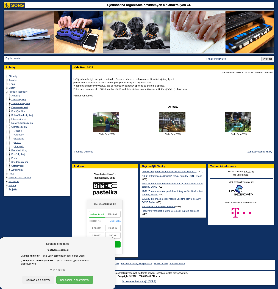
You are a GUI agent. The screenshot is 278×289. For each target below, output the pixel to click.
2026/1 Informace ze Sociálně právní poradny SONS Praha (172, 176)
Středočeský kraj (19, 162)
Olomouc (19, 134)
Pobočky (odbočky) (18, 91)
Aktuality (13, 76)
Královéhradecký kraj (22, 115)
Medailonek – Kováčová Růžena (158, 206)
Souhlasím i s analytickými (74, 280)
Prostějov (19, 138)
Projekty (13, 189)
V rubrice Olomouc (83, 151)
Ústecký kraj (17, 166)
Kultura (12, 185)
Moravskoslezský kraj (22, 123)
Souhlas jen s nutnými (38, 280)
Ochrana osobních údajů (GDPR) (139, 281)
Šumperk (19, 146)
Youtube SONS (177, 263)
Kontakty (13, 80)
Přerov (17, 142)
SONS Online (161, 263)
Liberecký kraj (18, 119)
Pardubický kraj (19, 150)
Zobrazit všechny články (260, 151)
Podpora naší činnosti (20, 177)
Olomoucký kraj (19, 127)
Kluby (11, 173)
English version (13, 58)
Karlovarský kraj (19, 107)
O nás (12, 84)
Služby (12, 88)
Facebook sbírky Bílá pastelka (136, 263)
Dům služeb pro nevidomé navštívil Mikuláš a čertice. (169, 171)
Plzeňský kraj (18, 154)
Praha (14, 158)
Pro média (14, 181)
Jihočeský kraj (18, 99)
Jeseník (18, 130)
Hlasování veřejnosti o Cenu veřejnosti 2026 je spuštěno (170, 211)
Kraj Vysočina (18, 111)
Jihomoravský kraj (20, 103)
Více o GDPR (57, 270)
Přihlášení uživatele (216, 58)
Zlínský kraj (17, 169)
